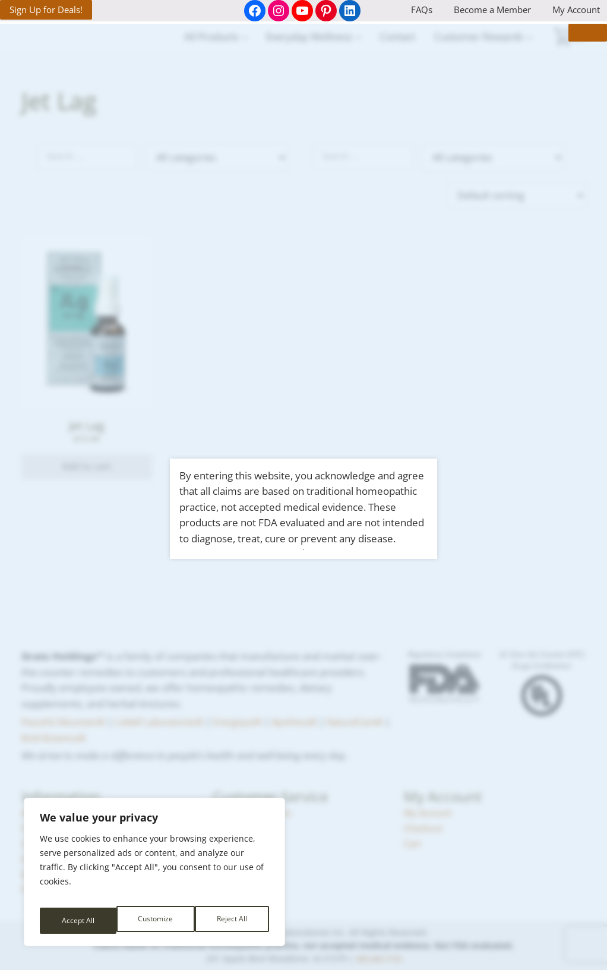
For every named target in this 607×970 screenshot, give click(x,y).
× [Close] (575, 44)
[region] (154, 876)
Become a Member (492, 9)
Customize (78, 920)
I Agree (304, 549)
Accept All (232, 920)
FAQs (421, 9)
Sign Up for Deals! (46, 9)
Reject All (155, 920)
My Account (576, 9)
